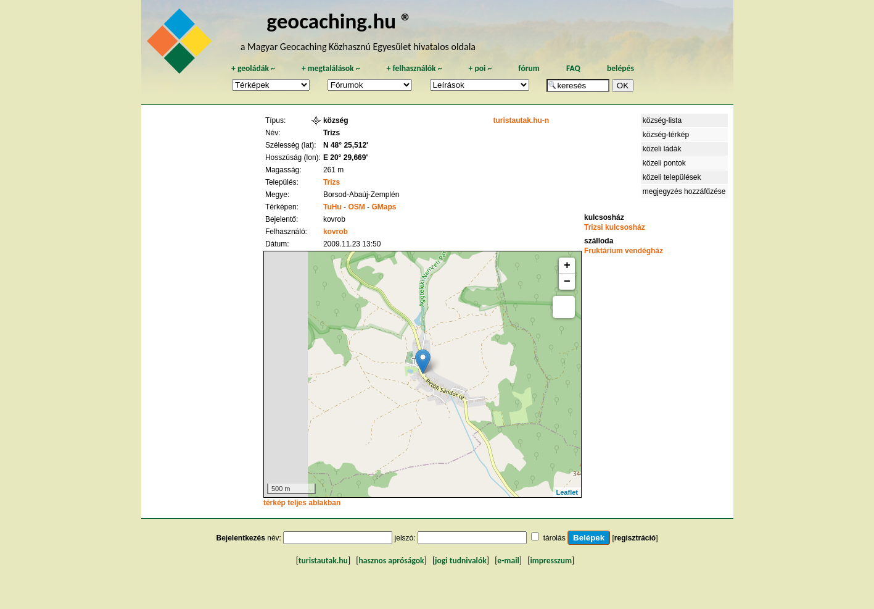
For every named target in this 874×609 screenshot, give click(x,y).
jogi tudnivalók (461, 560)
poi (479, 68)
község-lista (662, 120)
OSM (356, 207)
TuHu (332, 207)
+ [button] (567, 265)
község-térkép (666, 134)
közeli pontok (664, 163)
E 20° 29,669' (345, 157)
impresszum (551, 560)
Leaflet (567, 492)
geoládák (253, 68)
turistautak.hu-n (521, 120)
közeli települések (672, 177)
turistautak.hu (323, 560)
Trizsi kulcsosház (614, 227)
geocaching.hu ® (339, 20)
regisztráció (635, 538)
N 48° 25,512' (345, 145)
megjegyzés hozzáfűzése (684, 191)
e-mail (508, 560)
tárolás (554, 538)
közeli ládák (662, 149)
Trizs (331, 182)
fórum (529, 68)
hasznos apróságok (391, 560)
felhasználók (413, 68)
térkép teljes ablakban (301, 502)
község (335, 120)
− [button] (567, 281)
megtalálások (331, 68)
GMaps (383, 207)
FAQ (573, 68)
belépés (620, 68)
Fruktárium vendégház (623, 250)
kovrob (335, 231)
